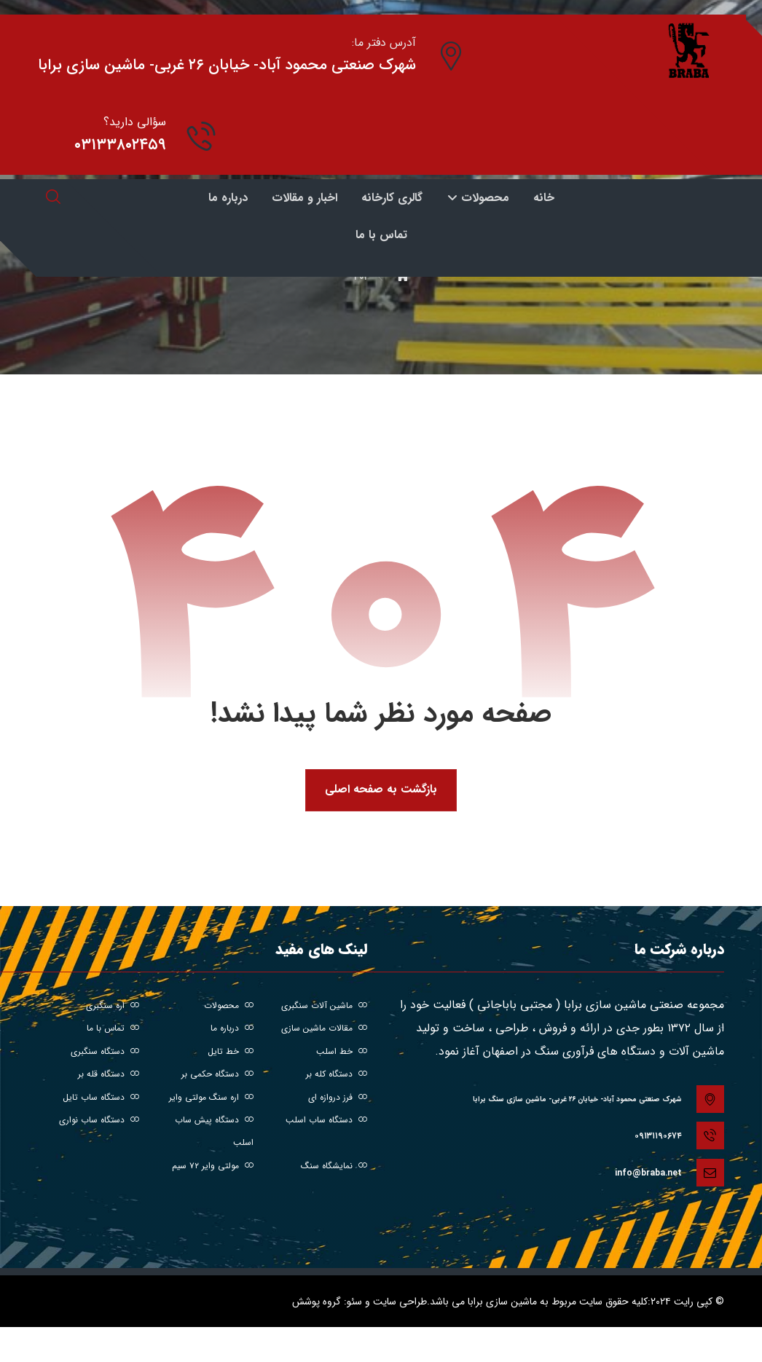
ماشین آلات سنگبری (324, 1006)
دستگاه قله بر (108, 1076)
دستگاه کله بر (336, 1076)
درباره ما (232, 1029)
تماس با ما (113, 1029)
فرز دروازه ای (337, 1099)
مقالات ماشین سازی (324, 1029)
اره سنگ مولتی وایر (211, 1099)
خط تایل (231, 1053)
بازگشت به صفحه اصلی (381, 791)
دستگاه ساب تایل (101, 1099)
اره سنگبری (112, 1006)
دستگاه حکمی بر (217, 1076)
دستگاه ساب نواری (99, 1123)
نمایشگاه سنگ (334, 1169)
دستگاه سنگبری (105, 1053)
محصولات (229, 1006)
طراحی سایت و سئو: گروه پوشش (359, 1297)
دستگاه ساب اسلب (326, 1123)
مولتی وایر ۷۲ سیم (213, 1169)
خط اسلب (341, 1053)
